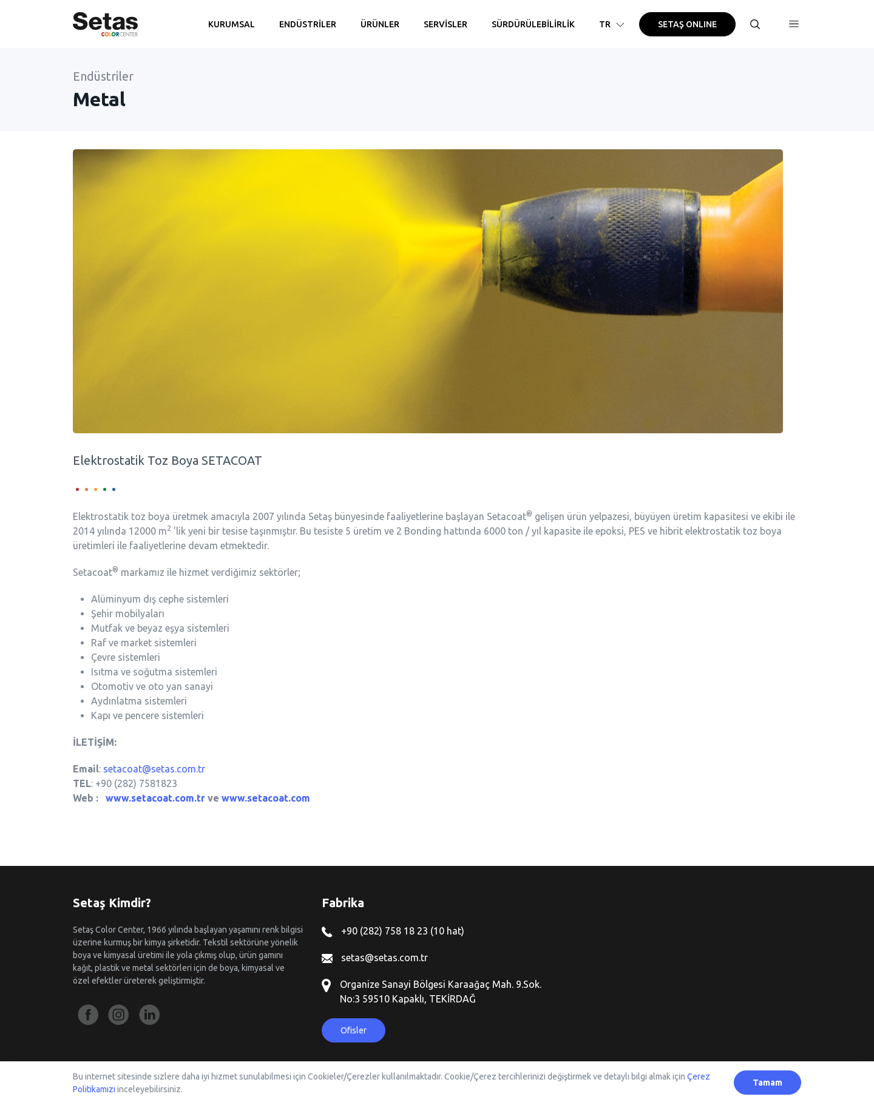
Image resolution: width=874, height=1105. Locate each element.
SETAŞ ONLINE (687, 24)
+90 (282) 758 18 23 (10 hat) (393, 930)
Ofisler (353, 1030)
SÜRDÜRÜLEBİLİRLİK (533, 24)
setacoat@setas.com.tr (154, 768)
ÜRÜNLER (380, 24)
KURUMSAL (231, 24)
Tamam (767, 1082)
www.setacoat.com (266, 797)
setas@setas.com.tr (375, 957)
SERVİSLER (445, 24)
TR (613, 24)
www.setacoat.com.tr (155, 797)
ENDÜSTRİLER (307, 24)
